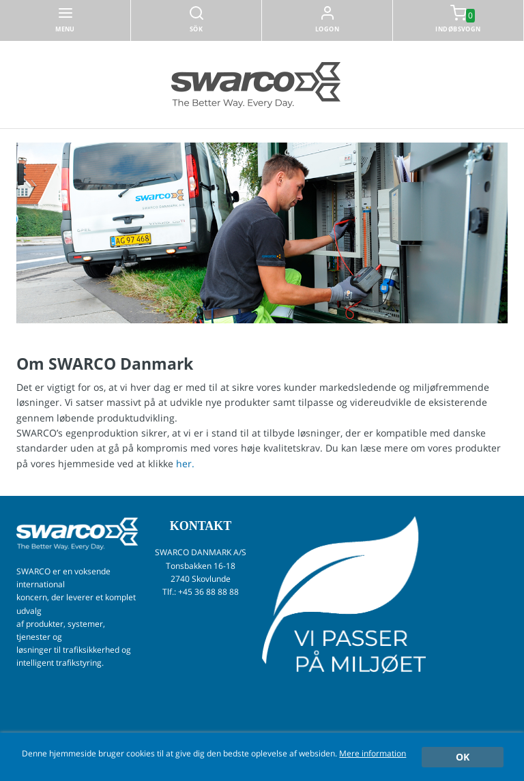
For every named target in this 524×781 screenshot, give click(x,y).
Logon (327, 29)
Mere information (372, 753)
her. (185, 463)
